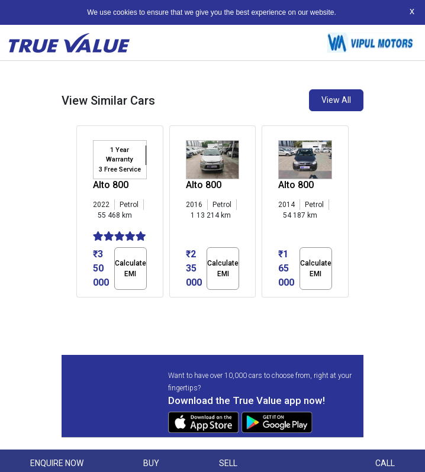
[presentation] (83, 214)
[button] (79, 307)
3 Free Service (120, 169)
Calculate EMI (130, 268)
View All (336, 100)
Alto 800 (110, 184)
